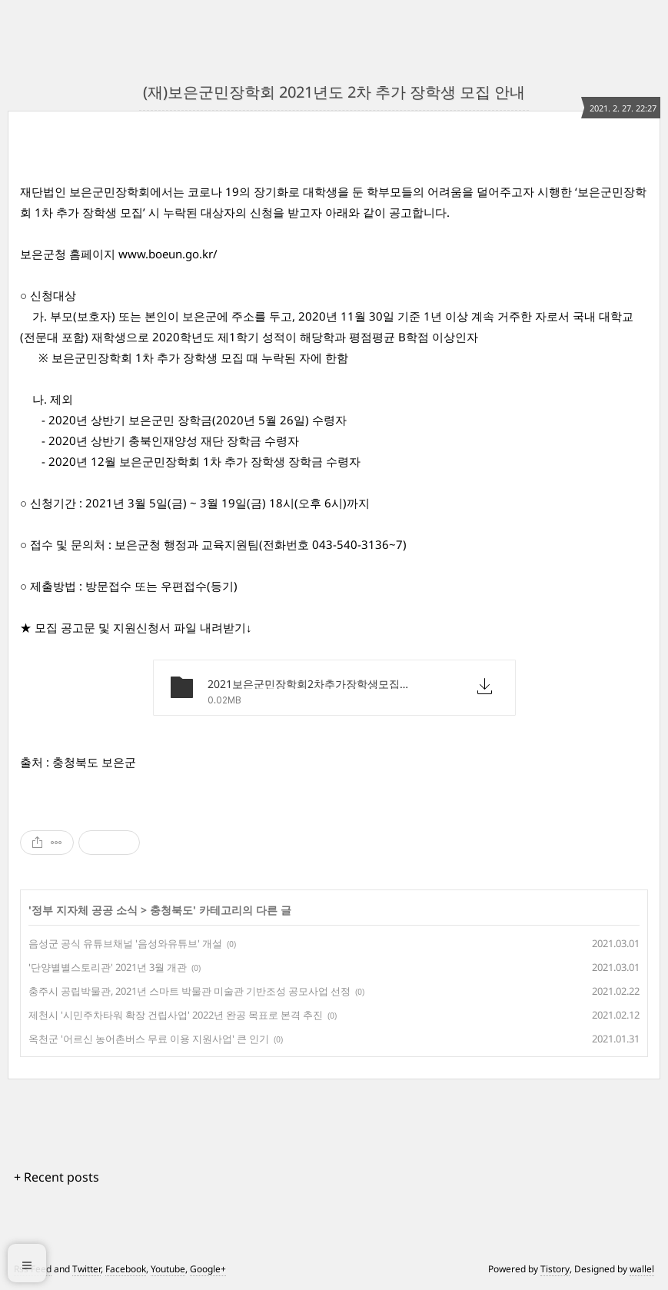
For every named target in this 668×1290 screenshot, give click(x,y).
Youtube (168, 1268)
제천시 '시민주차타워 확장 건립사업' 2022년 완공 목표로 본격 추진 (175, 1015)
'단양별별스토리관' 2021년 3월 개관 (107, 967)
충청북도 (171, 910)
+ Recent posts (56, 1177)
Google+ (208, 1268)
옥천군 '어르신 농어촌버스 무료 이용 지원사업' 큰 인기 (148, 1039)
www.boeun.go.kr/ (168, 253)
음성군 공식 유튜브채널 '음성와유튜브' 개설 (125, 943)
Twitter (86, 1268)
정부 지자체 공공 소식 (85, 910)
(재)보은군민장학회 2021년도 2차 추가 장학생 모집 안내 (334, 91)
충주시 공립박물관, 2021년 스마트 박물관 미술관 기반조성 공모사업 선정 (189, 991)
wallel (642, 1268)
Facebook (125, 1268)
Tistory (555, 1268)
